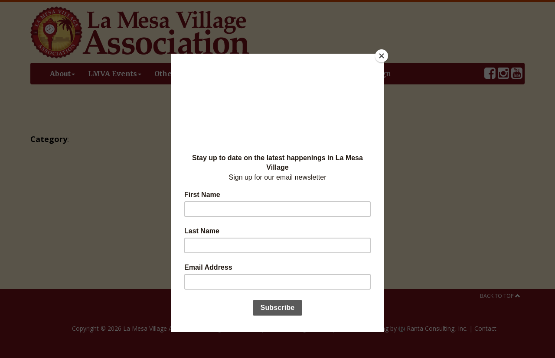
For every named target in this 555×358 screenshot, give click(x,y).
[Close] (381, 55)
